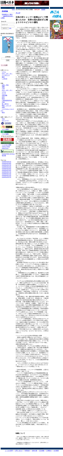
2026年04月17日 (6, 172)
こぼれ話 (4, 78)
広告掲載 (41, 451)
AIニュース (5, 120)
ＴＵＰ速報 (5, 134)
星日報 (4, 155)
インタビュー (6, 75)
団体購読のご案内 (7, 14)
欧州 (3, 98)
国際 (3, 86)
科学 (3, 97)
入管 (3, 88)
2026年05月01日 (6, 161)
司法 (3, 119)
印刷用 (43, 9)
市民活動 (4, 95)
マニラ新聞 (5, 129)
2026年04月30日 (6, 163)
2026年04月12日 (6, 175)
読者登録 (5, 11)
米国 (3, 107)
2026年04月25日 (6, 167)
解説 (3, 77)
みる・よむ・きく (7, 73)
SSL (10, 28)
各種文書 (34, 451)
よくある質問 (9, 451)
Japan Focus (5, 148)
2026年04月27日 (6, 165)
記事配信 (49, 451)
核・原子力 (5, 104)
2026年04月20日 (6, 168)
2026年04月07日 (6, 177)
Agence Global (6, 146)
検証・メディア (6, 105)
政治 (3, 112)
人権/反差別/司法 (7, 100)
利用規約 (27, 451)
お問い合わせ (19, 451)
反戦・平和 (5, 85)
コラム (4, 72)
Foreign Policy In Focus (8, 154)
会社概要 (56, 451)
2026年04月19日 (6, 170)
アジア (4, 93)
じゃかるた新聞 (6, 145)
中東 (3, 102)
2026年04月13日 (6, 173)
